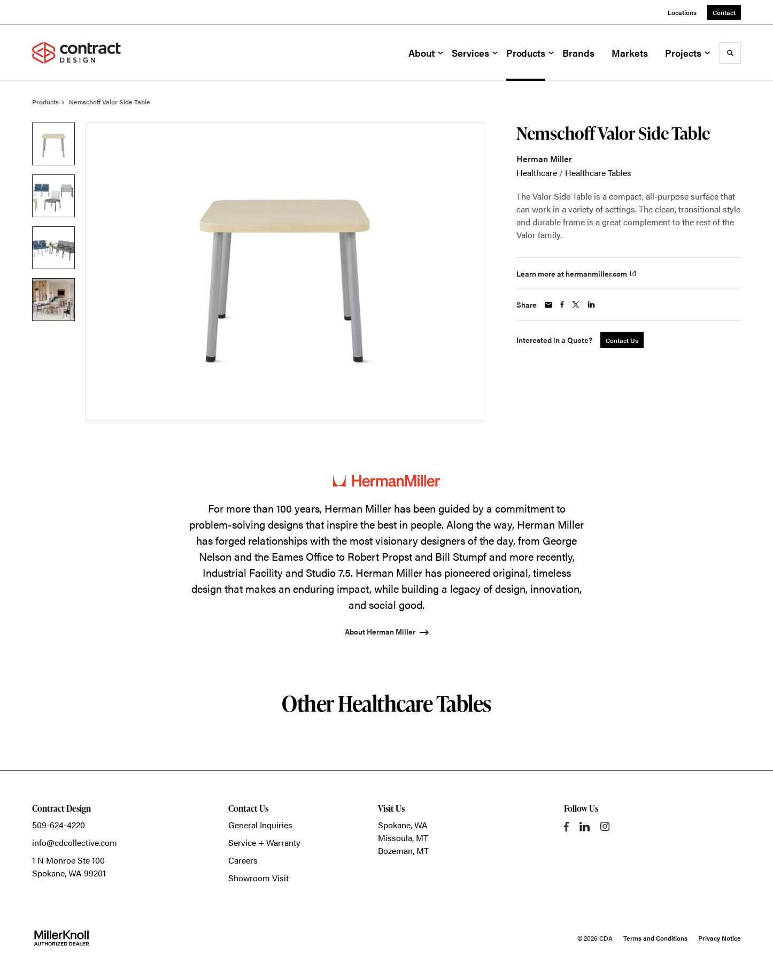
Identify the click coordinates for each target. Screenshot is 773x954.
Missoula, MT (403, 837)
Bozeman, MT (403, 850)
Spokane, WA (403, 825)
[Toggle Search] (730, 53)
